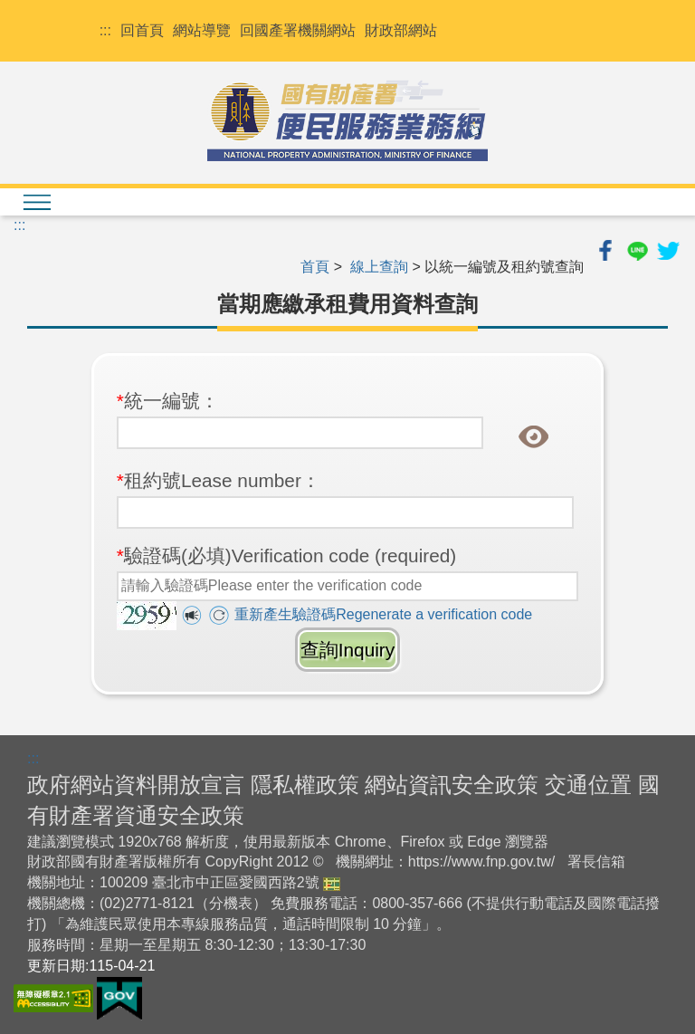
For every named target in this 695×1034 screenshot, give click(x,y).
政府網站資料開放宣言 (135, 784)
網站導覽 (202, 30)
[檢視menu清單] (36, 201)
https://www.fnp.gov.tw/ (481, 861)
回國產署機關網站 (298, 30)
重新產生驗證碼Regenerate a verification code (369, 614)
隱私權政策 (305, 784)
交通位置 (588, 784)
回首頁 (142, 30)
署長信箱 (596, 861)
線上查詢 (379, 266)
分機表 (230, 903)
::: (105, 30)
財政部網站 (401, 30)
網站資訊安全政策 (451, 784)
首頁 (314, 266)
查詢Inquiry (347, 649)
